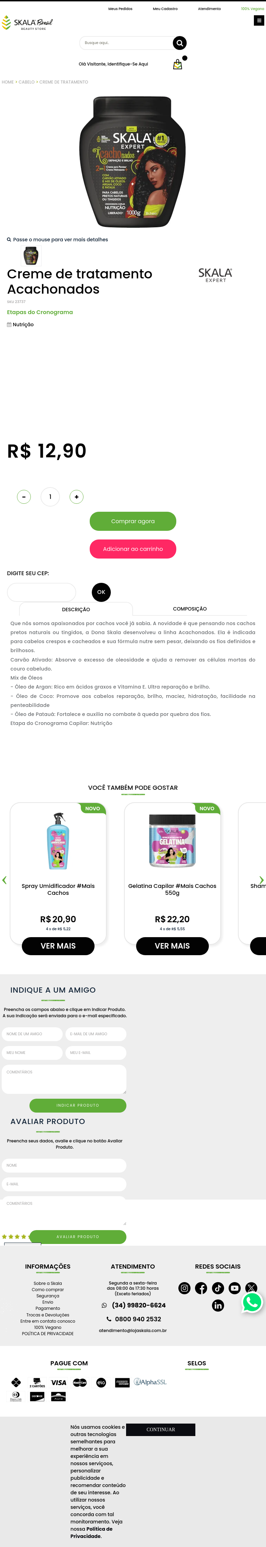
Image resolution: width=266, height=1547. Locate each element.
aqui (143, 64)
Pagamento (48, 1308)
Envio (48, 1302)
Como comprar (48, 1290)
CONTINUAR (161, 1429)
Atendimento (209, 8)
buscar (180, 43)
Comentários (64, 1079)
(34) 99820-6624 (139, 1305)
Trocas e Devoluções (47, 1315)
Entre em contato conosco (47, 1321)
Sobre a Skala (48, 1283)
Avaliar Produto (77, 1236)
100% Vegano (252, 8)
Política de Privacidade (92, 1533)
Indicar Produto (77, 1105)
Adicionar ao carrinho (133, 549)
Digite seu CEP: (28, 573)
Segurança (47, 1296)
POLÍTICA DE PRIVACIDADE (48, 1334)
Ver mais (58, 946)
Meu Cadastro (165, 8)
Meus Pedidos (120, 8)
